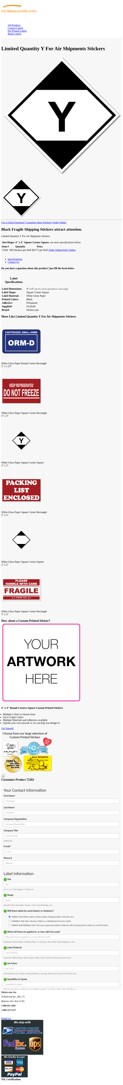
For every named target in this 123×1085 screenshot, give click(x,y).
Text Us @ (12, 1014)
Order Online (59, 222)
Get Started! (7, 728)
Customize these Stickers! (38, 222)
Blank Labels (14, 33)
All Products (14, 25)
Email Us (6, 1018)
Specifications (15, 259)
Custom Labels (15, 28)
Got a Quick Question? (13, 222)
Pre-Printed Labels (17, 31)
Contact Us (13, 262)
